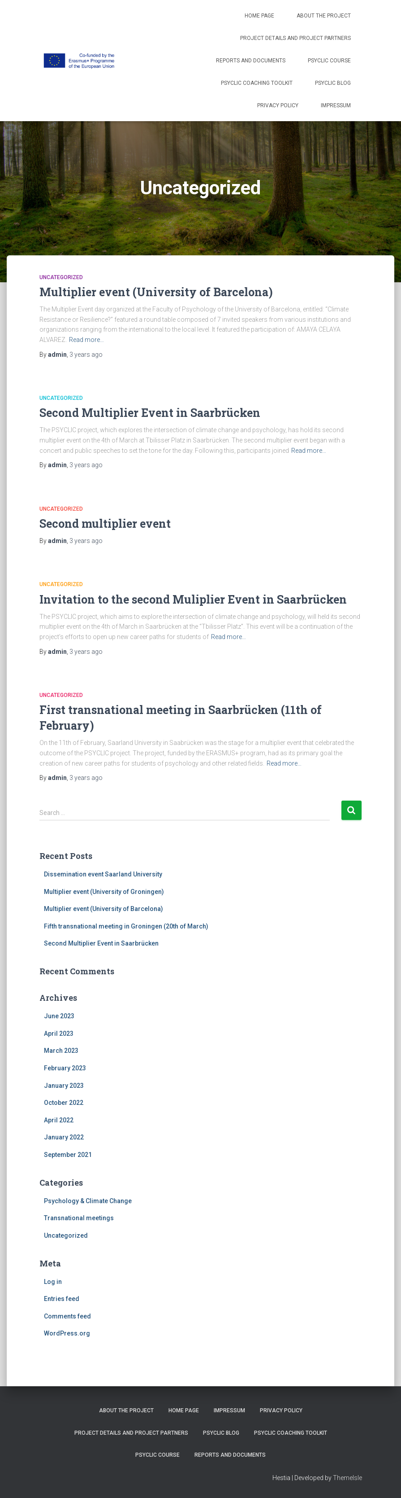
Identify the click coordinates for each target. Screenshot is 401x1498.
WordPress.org (67, 1333)
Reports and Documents (250, 60)
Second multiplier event (105, 523)
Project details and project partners (295, 38)
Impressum (336, 105)
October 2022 (63, 1102)
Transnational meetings (79, 1218)
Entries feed (61, 1298)
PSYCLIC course (329, 60)
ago (86, 354)
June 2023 (59, 1016)
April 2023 (58, 1033)
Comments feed (67, 1316)
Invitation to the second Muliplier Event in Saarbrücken (193, 599)
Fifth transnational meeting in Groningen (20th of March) (126, 926)
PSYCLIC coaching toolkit (257, 83)
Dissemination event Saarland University (103, 874)
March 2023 (61, 1050)
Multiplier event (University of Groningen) (104, 891)
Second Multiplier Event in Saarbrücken (149, 412)
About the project (324, 16)
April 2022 (58, 1120)
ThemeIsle (347, 1477)
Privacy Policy (277, 105)
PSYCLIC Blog (333, 83)
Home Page (259, 16)
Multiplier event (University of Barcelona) (156, 292)
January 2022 (64, 1137)
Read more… (86, 339)
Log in (53, 1281)
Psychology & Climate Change (88, 1201)
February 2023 (65, 1068)
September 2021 (68, 1154)
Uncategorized (61, 277)
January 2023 (64, 1085)
